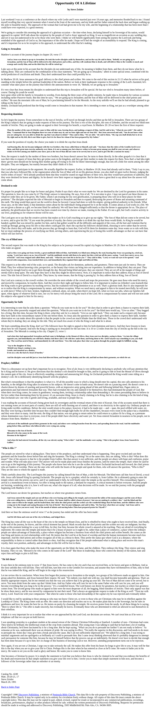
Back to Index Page (10, 687)
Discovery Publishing (28, 694)
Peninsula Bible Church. (64, 694)
